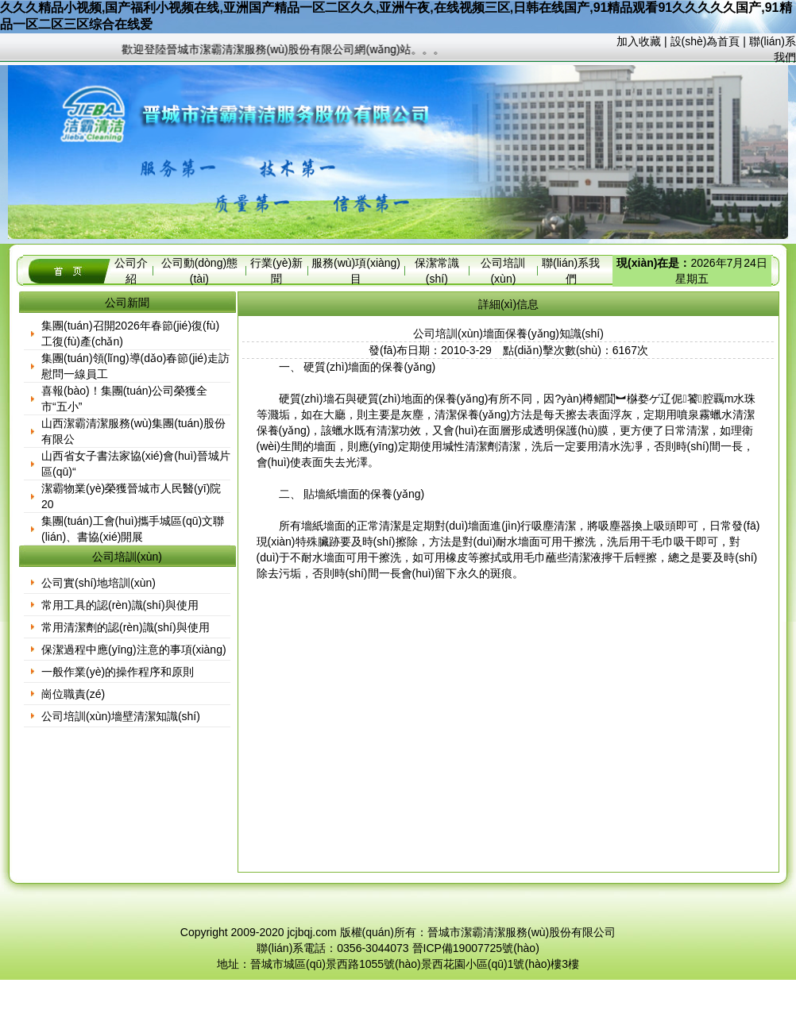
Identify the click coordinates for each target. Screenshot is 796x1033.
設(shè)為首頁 (705, 41)
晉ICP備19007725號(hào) (475, 948)
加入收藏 (638, 41)
